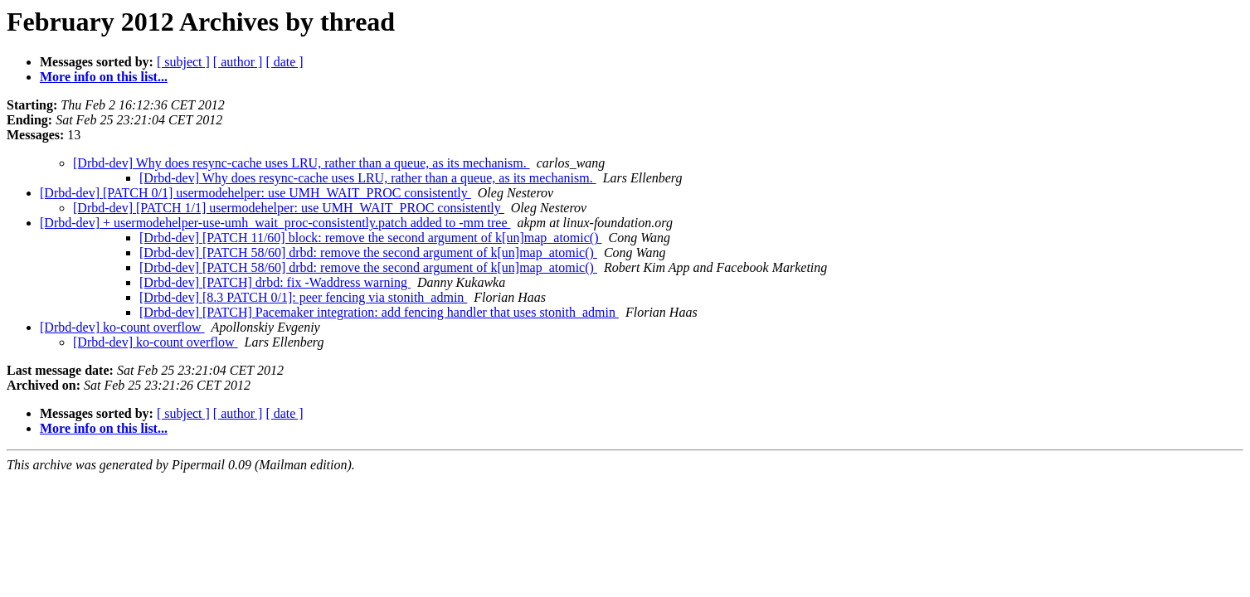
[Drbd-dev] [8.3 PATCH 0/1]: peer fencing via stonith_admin (303, 297)
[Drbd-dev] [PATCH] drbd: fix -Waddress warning (275, 282)
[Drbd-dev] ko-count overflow (122, 327)
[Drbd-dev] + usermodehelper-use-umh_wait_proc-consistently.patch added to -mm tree (275, 223)
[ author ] (238, 62)
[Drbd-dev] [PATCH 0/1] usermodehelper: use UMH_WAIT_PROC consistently (255, 193)
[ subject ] (183, 62)
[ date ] (284, 62)
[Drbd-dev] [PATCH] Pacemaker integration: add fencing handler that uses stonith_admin (379, 312)
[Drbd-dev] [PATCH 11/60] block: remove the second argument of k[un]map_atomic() (370, 238)
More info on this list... (104, 77)
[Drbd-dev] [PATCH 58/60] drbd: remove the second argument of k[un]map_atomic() (368, 252)
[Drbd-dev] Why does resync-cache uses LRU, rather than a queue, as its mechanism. (301, 163)
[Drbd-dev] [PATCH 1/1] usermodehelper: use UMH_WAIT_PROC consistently (288, 208)
